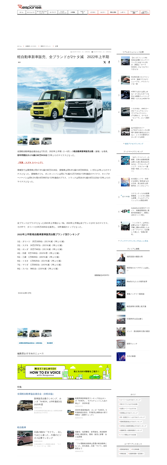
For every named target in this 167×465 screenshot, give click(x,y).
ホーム (21, 12)
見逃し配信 (113, 12)
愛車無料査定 (124, 449)
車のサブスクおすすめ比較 (129, 404)
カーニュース (30, 12)
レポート (123, 12)
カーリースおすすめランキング (130, 400)
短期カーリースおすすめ (128, 408)
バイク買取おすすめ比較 (128, 435)
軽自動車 (50, 343)
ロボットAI (82, 12)
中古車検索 (135, 449)
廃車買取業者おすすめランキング (131, 421)
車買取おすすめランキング (129, 413)
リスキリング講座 (134, 12)
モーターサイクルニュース (42, 12)
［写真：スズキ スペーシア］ (30, 163)
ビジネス (92, 12)
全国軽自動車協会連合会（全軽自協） (31, 343)
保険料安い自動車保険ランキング (131, 430)
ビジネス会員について (145, 12)
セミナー (102, 12)
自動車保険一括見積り (136, 453)
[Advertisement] (64, 202)
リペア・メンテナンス (62, 12)
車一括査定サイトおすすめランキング (132, 417)
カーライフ (53, 12)
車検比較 (123, 453)
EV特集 (73, 12)
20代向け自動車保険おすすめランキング (133, 426)
